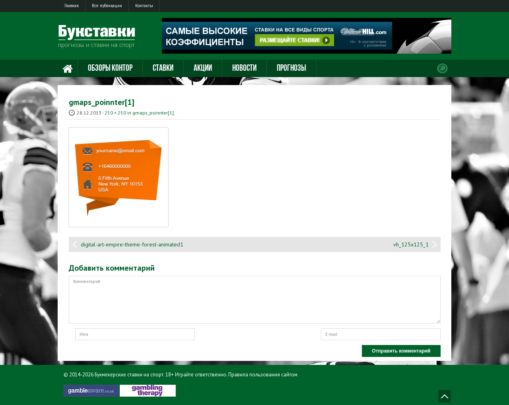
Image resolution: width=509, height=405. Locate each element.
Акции (203, 68)
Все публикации (107, 5)
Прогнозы (291, 68)
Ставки (163, 68)
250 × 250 (115, 113)
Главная (71, 5)
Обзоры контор (110, 68)
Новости (244, 68)
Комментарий (255, 300)
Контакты (144, 5)
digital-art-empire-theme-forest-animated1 (132, 244)
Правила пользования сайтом (262, 374)
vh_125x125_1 (411, 244)
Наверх (444, 396)
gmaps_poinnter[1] (153, 113)
